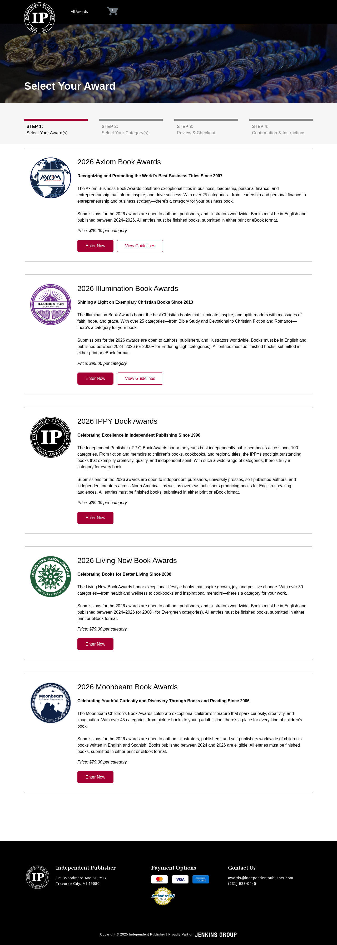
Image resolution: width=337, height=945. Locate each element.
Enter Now (95, 246)
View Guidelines (140, 246)
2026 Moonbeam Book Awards (127, 687)
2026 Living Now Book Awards (127, 560)
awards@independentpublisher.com (260, 878)
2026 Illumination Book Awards (127, 288)
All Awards (79, 11)
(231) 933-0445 (242, 883)
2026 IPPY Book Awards (117, 421)
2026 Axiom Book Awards (119, 162)
